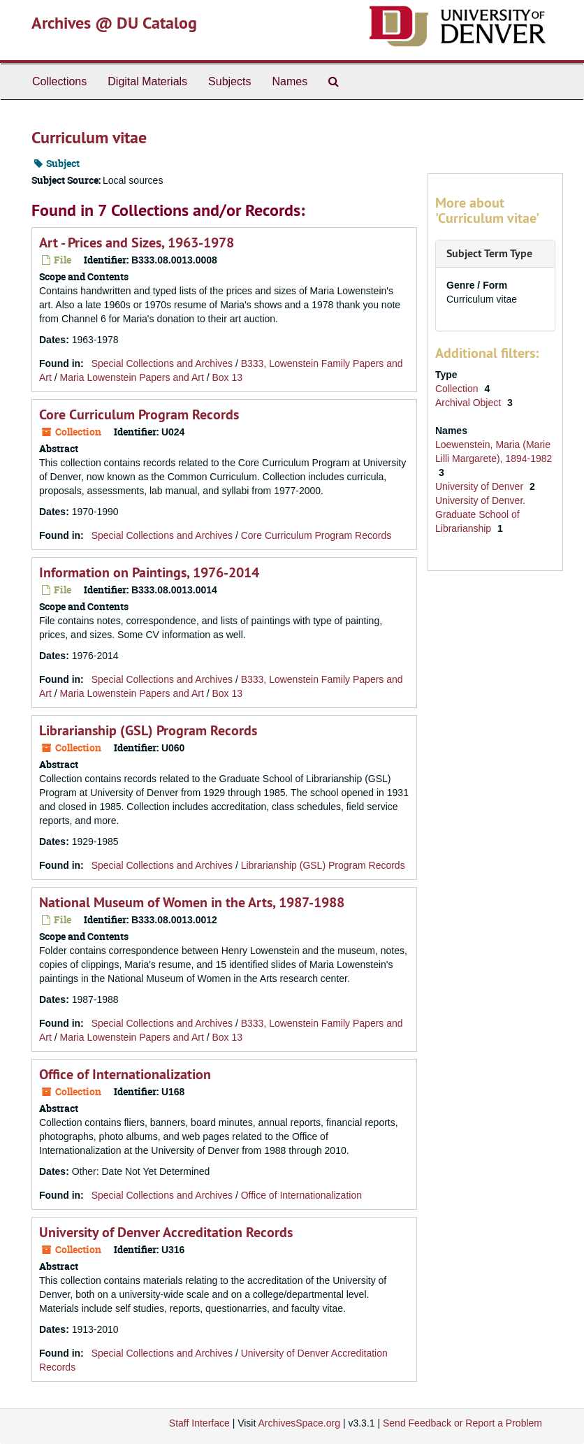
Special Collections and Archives (162, 363)
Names (289, 81)
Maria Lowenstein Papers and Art (132, 377)
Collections (59, 81)
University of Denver (480, 486)
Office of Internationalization (125, 1074)
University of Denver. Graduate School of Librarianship (480, 514)
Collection (458, 388)
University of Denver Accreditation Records (166, 1232)
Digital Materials (147, 81)
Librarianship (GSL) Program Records (148, 730)
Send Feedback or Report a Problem (462, 1423)
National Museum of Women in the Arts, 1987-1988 (191, 902)
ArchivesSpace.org (299, 1423)
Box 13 (227, 377)
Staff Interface (199, 1423)
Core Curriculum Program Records (139, 414)
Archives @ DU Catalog (114, 23)
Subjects (229, 81)
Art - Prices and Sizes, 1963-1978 (136, 242)
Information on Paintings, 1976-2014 (149, 572)
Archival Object (469, 402)
